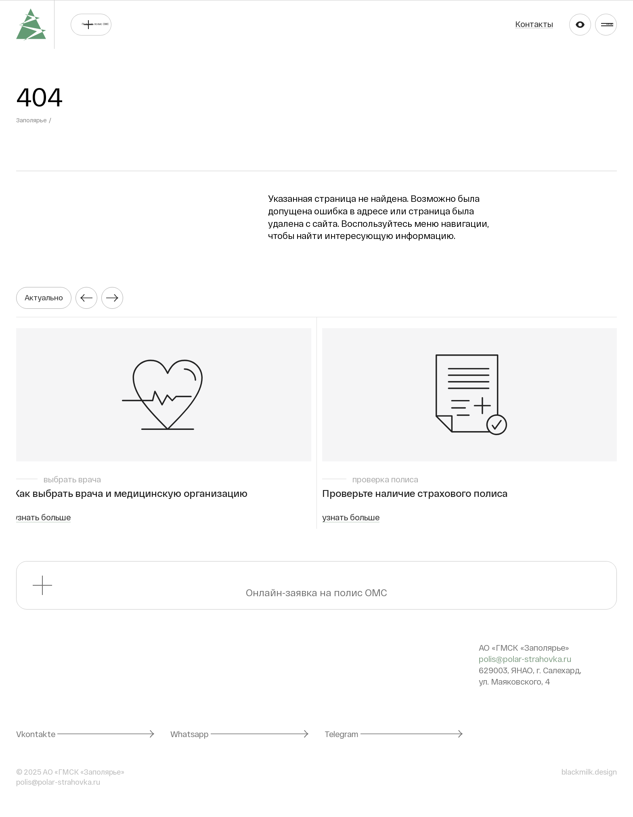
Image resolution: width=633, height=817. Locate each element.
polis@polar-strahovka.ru (525, 664)
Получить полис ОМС (144, 24)
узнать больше (44, 522)
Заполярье (32, 120)
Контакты (492, 24)
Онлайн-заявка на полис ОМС (317, 590)
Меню (597, 24)
